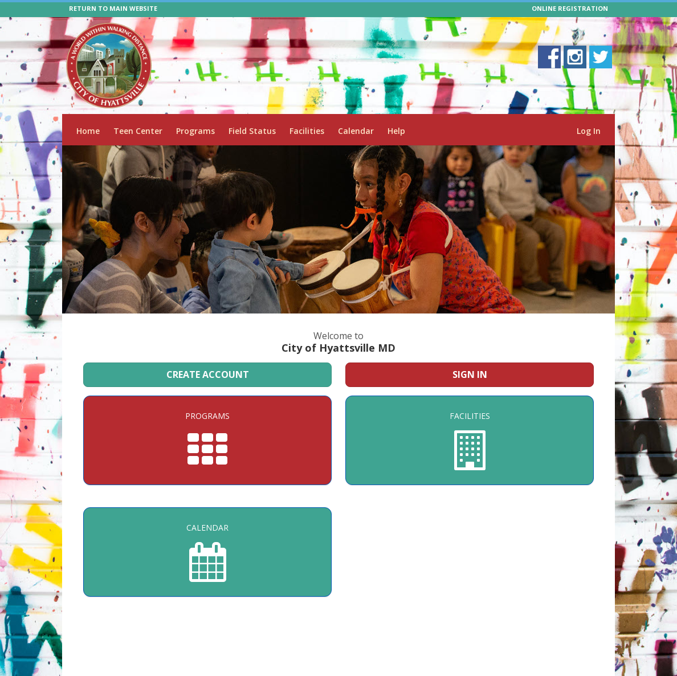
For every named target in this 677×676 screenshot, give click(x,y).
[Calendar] (207, 552)
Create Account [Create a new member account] (207, 374)
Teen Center (137, 130)
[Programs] (207, 440)
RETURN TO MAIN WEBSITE (113, 8)
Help (396, 130)
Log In (589, 130)
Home (88, 130)
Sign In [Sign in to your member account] (469, 374)
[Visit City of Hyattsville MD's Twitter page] (600, 57)
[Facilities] (469, 440)
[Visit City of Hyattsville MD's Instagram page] (575, 57)
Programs (195, 130)
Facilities (306, 130)
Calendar (356, 130)
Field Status (252, 130)
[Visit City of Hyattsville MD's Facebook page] (549, 57)
